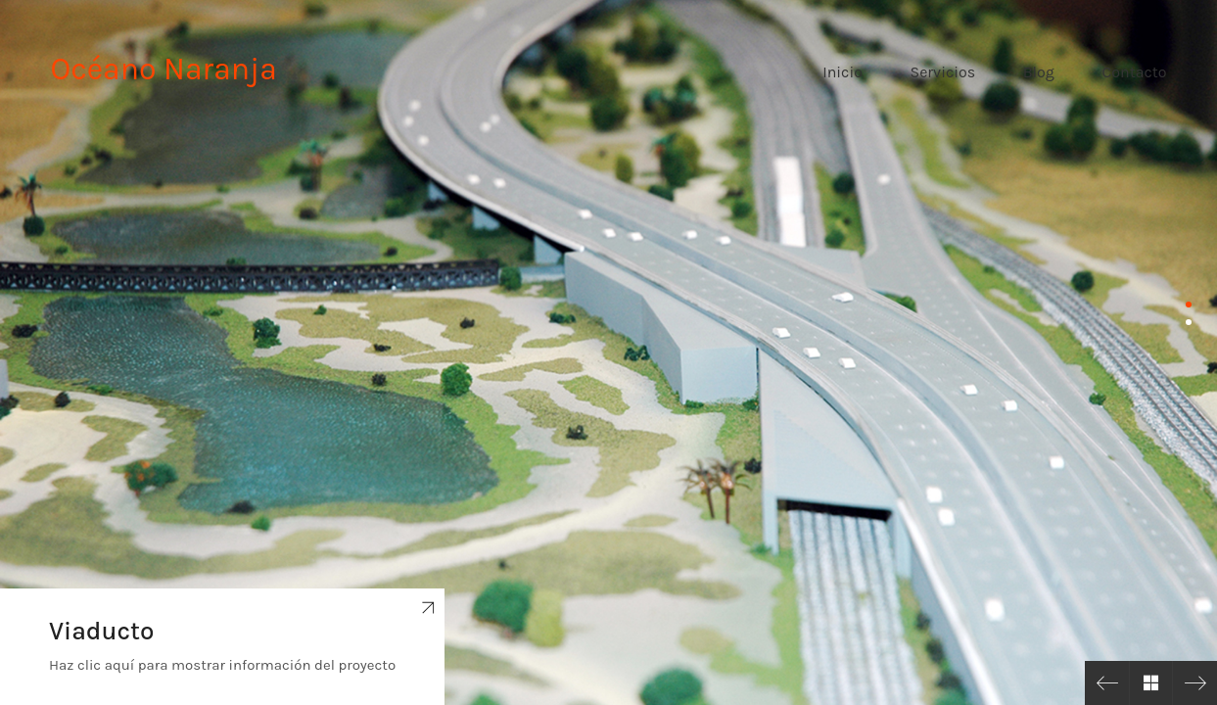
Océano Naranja (164, 69)
